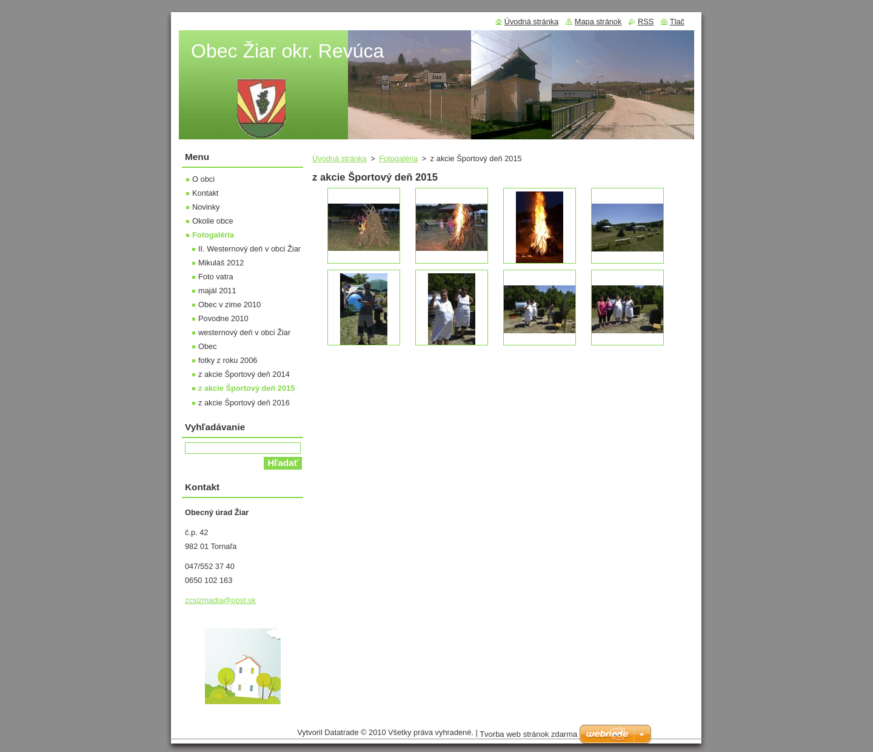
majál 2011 (217, 290)
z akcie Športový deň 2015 (246, 388)
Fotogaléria (398, 158)
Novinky (206, 206)
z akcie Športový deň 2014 (244, 374)
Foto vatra (215, 276)
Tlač (677, 21)
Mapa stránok (598, 21)
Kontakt (205, 193)
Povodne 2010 (223, 318)
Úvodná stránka (339, 158)
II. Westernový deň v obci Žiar (249, 248)
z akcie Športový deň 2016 (244, 402)
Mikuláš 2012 (221, 262)
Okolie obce (212, 220)
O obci (203, 179)
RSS (646, 21)
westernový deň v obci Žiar (244, 332)
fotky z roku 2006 (227, 360)
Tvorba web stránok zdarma (528, 734)
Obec (207, 346)
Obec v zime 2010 (229, 304)
